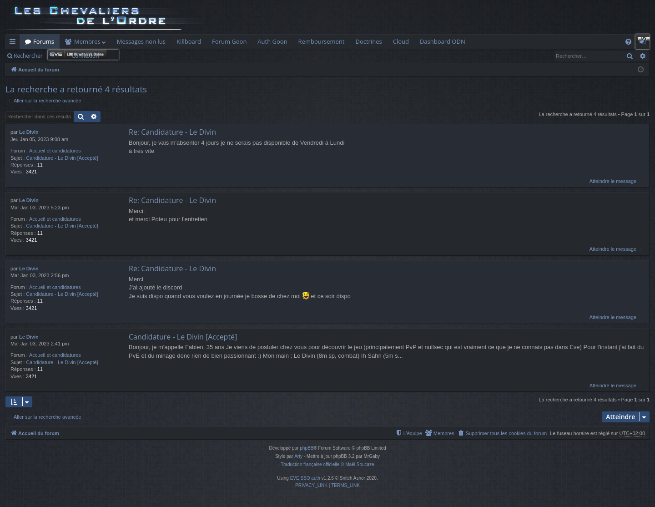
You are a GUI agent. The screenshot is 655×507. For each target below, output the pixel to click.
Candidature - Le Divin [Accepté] (62, 158)
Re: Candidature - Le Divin (172, 132)
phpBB (306, 448)
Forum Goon (229, 41)
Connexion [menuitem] (645, 43)
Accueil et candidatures (55, 150)
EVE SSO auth (305, 478)
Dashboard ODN (442, 41)
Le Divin (29, 132)
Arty (298, 456)
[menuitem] (628, 41)
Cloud (401, 41)
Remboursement (321, 41)
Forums (43, 41)
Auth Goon (272, 41)
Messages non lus (141, 41)
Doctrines (368, 41)
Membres (87, 41)
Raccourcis (14, 43)
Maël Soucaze (359, 464)
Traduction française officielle (310, 464)
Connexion (85, 56)
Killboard (188, 41)
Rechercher (28, 56)
